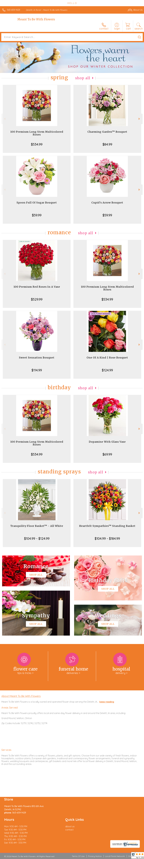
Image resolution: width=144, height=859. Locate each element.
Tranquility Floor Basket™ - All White (36, 526)
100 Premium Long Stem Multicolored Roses (36, 133)
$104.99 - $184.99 (107, 538)
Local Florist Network (115, 856)
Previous (4, 119)
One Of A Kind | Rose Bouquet (107, 357)
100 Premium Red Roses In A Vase (37, 286)
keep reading (106, 701)
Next (140, 119)
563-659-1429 (13, 9)
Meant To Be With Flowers (36, 19)
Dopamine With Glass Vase (107, 441)
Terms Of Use (78, 856)
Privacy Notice (95, 856)
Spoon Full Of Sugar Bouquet (37, 202)
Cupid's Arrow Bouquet (107, 202)
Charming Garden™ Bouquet (107, 131)
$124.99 (107, 370)
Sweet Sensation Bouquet (36, 357)
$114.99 (37, 370)
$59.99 (36, 215)
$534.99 (36, 144)
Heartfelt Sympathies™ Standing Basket (107, 526)
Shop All (82, 78)
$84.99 (107, 144)
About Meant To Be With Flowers (21, 696)
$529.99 (36, 299)
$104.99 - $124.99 (37, 538)
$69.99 (107, 454)
